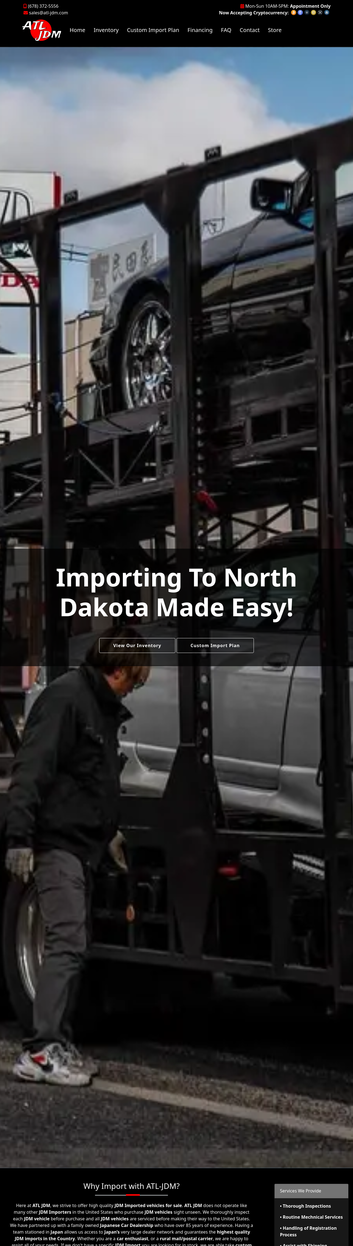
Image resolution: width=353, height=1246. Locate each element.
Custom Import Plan (153, 30)
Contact (250, 30)
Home (77, 30)
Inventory (106, 30)
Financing (200, 30)
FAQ (226, 30)
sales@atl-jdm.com (45, 13)
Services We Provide (300, 1191)
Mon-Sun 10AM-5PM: (285, 6)
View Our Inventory (137, 645)
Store (274, 30)
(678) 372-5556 (41, 6)
